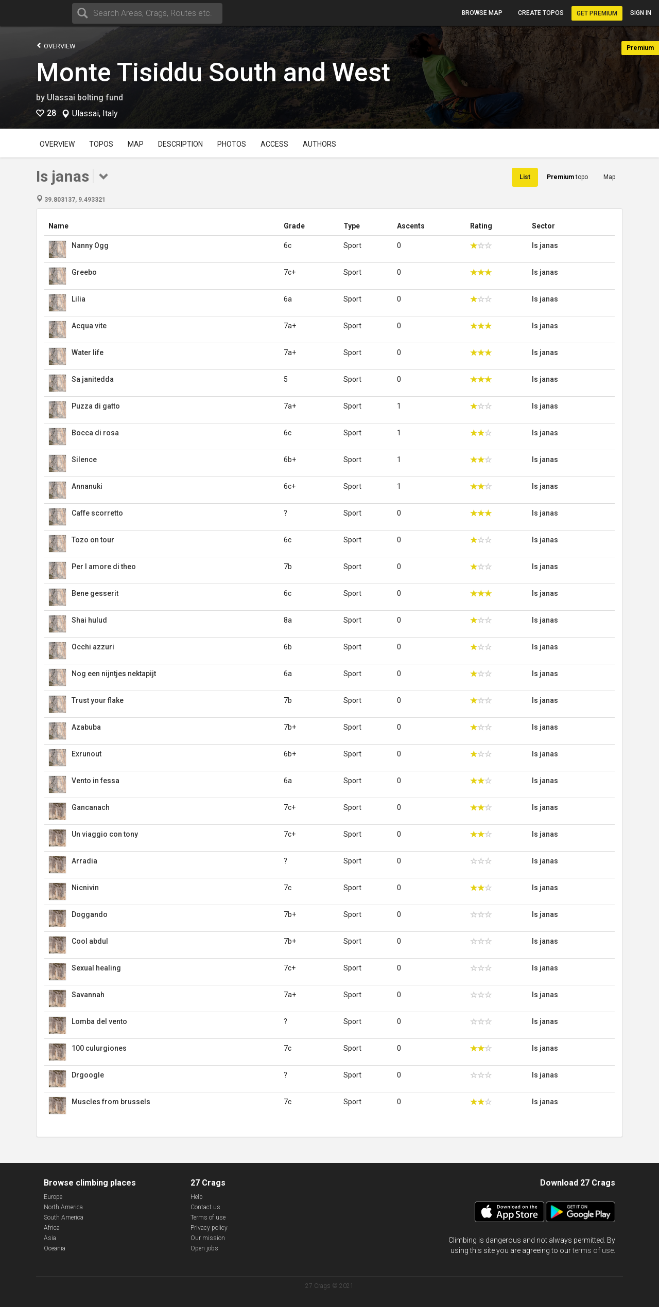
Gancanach (91, 807)
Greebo (84, 272)
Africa (52, 1227)
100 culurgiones (99, 1048)
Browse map (482, 12)
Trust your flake (98, 700)
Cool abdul (90, 941)
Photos (231, 144)
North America (63, 1207)
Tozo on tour (93, 540)
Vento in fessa (95, 780)
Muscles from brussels (111, 1102)
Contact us (205, 1207)
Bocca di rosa (95, 433)
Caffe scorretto (97, 513)
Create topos (541, 12)
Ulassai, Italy (95, 114)
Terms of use (208, 1217)
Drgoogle (88, 1075)
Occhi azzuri (93, 647)
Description (180, 144)
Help (196, 1196)
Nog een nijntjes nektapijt (114, 673)
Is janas (545, 245)
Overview (56, 45)
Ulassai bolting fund (85, 97)
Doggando (90, 914)
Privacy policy (209, 1227)
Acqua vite (89, 326)
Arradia (84, 861)
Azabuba (86, 727)
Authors (319, 144)
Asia (50, 1238)
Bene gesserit (95, 593)
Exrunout (86, 754)
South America (63, 1217)
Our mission (207, 1238)
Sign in (640, 12)
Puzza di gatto (96, 406)
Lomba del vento (99, 1021)
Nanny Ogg (90, 245)
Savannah (88, 995)
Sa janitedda (93, 379)
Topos (101, 144)
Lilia (78, 299)
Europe (53, 1196)
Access (274, 144)
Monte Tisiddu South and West (213, 72)
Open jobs (204, 1248)
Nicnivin (85, 888)
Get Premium (597, 13)
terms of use (593, 1250)
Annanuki (87, 486)
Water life (87, 352)
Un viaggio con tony (105, 834)
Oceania (54, 1248)
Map (136, 144)
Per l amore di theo (104, 566)
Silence (84, 459)
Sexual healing (96, 968)
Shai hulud (89, 620)
